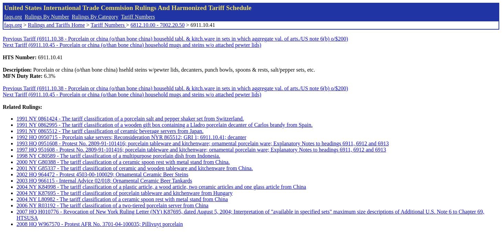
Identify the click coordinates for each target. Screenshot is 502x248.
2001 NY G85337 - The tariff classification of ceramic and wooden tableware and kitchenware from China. (135, 168)
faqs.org (13, 17)
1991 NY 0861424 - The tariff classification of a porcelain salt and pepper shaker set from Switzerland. (130, 119)
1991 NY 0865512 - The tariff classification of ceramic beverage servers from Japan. (110, 131)
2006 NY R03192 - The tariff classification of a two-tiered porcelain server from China (112, 205)
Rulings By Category (95, 17)
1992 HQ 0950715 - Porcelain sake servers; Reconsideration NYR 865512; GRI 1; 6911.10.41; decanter (131, 137)
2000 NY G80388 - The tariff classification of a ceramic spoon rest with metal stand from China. (123, 162)
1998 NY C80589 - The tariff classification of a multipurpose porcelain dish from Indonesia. (118, 156)
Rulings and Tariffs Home (56, 25)
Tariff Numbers (138, 17)
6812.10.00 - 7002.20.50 (157, 25)
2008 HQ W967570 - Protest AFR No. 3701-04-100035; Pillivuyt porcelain (100, 224)
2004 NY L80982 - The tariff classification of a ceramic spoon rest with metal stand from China (122, 199)
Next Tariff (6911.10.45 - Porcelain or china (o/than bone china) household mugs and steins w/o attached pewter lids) (132, 45)
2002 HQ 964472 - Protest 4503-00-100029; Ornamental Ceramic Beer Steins (102, 174)
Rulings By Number (47, 17)
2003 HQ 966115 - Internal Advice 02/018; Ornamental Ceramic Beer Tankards (104, 181)
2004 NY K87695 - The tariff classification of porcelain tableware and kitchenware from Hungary (124, 193)
